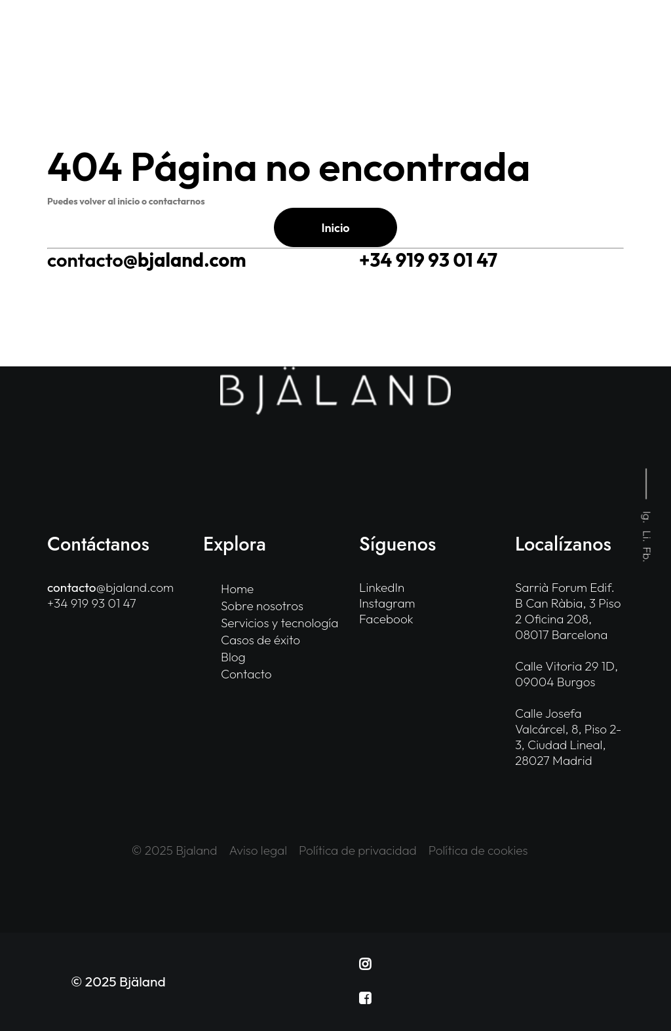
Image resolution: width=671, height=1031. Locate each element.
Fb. (648, 555)
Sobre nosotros (262, 605)
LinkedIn (381, 587)
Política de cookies (478, 850)
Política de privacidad (358, 850)
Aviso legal (258, 850)
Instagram (387, 603)
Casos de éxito (260, 640)
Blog (233, 657)
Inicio (335, 227)
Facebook (386, 619)
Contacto (246, 674)
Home (237, 588)
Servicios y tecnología (279, 623)
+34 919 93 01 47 (428, 260)
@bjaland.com (146, 260)
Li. (648, 537)
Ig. (648, 517)
